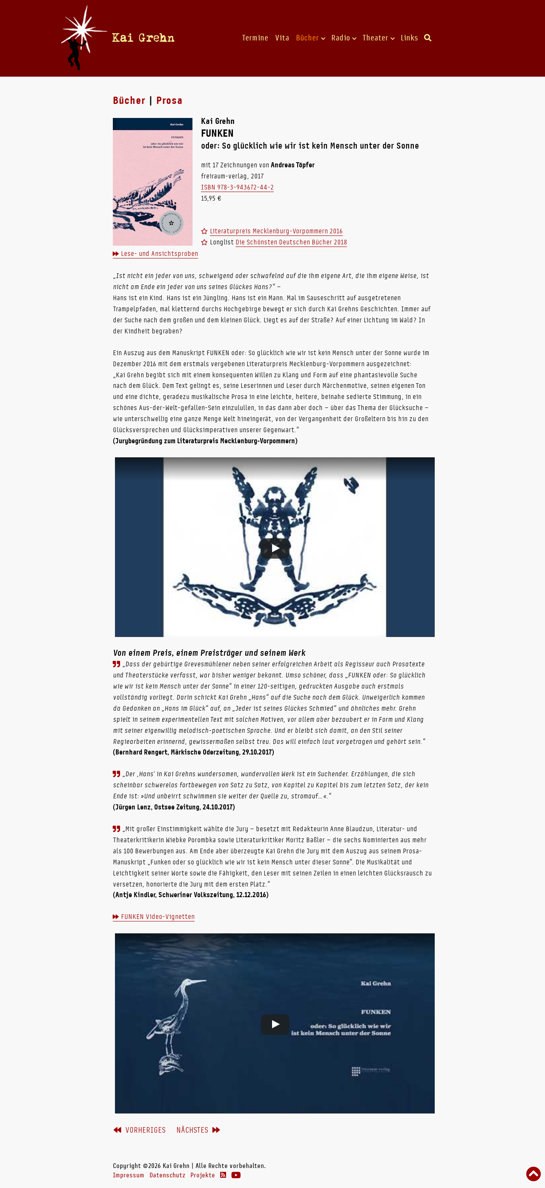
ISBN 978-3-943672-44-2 (237, 187)
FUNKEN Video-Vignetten (158, 916)
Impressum (128, 1175)
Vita (282, 38)
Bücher (307, 38)
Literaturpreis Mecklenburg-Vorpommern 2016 (276, 231)
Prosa (169, 100)
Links (409, 38)
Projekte (202, 1175)
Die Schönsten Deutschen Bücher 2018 (291, 242)
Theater (375, 38)
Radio (340, 38)
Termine (255, 38)
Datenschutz (167, 1175)
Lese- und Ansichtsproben (159, 253)
